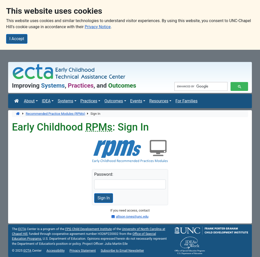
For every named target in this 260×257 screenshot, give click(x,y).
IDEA (46, 101)
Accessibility (55, 250)
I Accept (16, 38)
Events (136, 101)
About (29, 101)
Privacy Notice (97, 26)
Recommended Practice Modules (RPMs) (55, 114)
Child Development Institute (88, 229)
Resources (158, 101)
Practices (89, 101)
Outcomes (113, 101)
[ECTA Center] (17, 101)
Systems (65, 101)
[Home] (18, 114)
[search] (200, 87)
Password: (103, 174)
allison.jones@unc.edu (132, 216)
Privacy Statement (83, 250)
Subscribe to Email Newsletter (122, 250)
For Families (186, 101)
